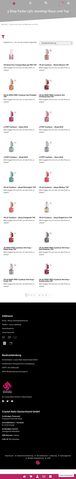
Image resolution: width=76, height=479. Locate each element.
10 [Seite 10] (39, 295)
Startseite (4, 24)
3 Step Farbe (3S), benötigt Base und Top (38, 13)
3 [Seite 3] (31, 295)
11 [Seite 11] (42, 295)
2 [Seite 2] (28, 295)
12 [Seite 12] (46, 295)
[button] (66, 475)
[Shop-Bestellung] (56, 43)
